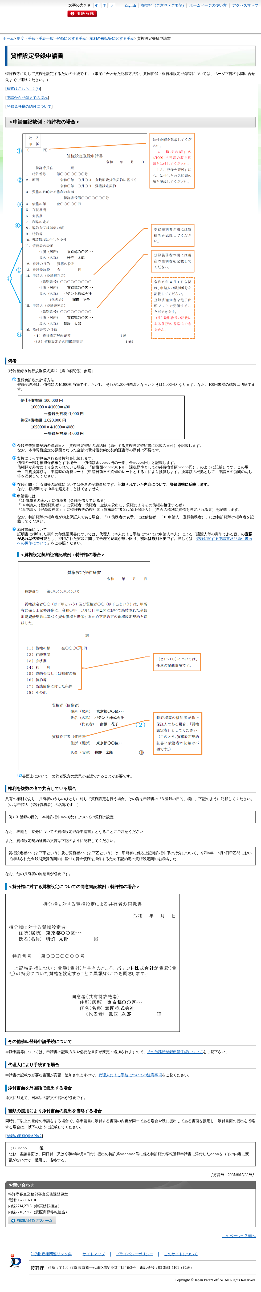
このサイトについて (181, 1254)
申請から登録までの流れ (27, 98)
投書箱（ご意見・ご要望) (162, 5)
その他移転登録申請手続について (175, 1052)
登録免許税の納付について (29, 107)
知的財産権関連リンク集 (51, 1254)
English (130, 5)
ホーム (8, 39)
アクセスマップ (245, 5)
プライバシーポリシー (134, 1254)
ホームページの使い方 (208, 5)
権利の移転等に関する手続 (111, 39)
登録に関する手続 (71, 39)
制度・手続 (26, 39)
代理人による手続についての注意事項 (130, 1075)
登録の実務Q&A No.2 (24, 1136)
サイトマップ (94, 1254)
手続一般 (46, 39)
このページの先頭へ (239, 1236)
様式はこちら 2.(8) (23, 89)
